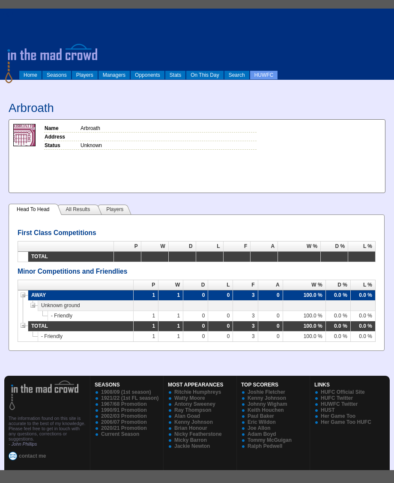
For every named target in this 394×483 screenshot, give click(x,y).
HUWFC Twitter (339, 404)
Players (84, 75)
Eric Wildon (262, 422)
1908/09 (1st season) (126, 392)
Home (30, 75)
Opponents (147, 75)
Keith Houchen (266, 410)
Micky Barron (190, 440)
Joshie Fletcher (266, 392)
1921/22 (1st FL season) (130, 398)
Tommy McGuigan (270, 440)
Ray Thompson (193, 410)
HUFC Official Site (343, 392)
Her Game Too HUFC (346, 422)
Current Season (120, 434)
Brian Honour (190, 428)
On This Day (205, 75)
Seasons (57, 75)
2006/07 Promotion (124, 422)
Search (237, 75)
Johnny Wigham (267, 404)
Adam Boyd (262, 434)
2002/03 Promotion (124, 416)
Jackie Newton (192, 446)
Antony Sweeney (194, 404)
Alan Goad (187, 416)
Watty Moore (189, 398)
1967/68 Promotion (124, 404)
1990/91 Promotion (124, 410)
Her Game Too (338, 416)
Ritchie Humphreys (197, 392)
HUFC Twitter (337, 398)
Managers (114, 75)
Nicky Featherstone (198, 434)
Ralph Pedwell (265, 446)
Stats (175, 75)
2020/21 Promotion (124, 428)
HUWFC (264, 75)
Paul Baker (261, 416)
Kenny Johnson (193, 422)
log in (9, 14)
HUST (328, 410)
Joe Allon (259, 428)
